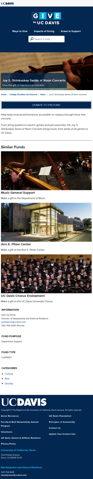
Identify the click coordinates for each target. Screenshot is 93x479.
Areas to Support (71, 31)
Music (43, 94)
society (9, 383)
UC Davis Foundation (60, 416)
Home (3, 94)
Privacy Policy (8, 443)
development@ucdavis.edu (14, 475)
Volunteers (6, 431)
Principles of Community (62, 422)
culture (9, 374)
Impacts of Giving (44, 31)
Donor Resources (10, 416)
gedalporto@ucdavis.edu (13, 322)
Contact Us (55, 428)
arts (7, 378)
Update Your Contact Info (62, 434)
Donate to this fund (46, 105)
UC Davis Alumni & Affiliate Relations (21, 437)
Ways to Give (19, 31)
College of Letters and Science (23, 94)
